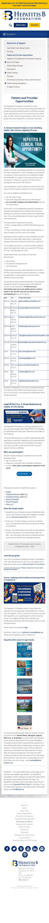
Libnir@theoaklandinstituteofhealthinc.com (34, 336)
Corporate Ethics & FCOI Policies (24, 840)
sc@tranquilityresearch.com (28, 381)
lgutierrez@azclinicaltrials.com (30, 301)
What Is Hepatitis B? (24, 813)
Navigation (11, 34)
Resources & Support (16, 43)
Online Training (12, 73)
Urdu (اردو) (9, 504)
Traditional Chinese (16, 494)
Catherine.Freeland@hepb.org (32, 632)
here (34, 5)
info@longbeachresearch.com (29, 326)
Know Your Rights (13, 62)
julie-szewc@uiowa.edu (27, 351)
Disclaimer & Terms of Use (24, 835)
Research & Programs (24, 824)
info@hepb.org (18, 789)
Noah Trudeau (35, 568)
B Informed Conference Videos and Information (24, 80)
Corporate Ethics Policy (21, 784)
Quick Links (24, 811)
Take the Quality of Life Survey (33, 564)
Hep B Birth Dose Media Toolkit (18, 48)
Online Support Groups (15, 66)
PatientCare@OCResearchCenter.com (32, 317)
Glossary (10, 76)
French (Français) (12, 502)
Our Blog (10, 52)
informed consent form (19, 517)
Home (24, 808)
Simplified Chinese (12, 497)
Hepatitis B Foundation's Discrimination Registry (24, 59)
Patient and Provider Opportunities (20, 55)
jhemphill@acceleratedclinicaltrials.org (32, 342)
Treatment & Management (24, 819)
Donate (34, 25)
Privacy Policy (24, 838)
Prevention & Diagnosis (24, 816)
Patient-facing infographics (16, 83)
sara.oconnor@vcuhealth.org (29, 365)
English (8, 492)
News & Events (24, 827)
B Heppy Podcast (13, 87)
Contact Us (24, 830)
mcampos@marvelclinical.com (29, 308)
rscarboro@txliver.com (27, 372)
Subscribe (21, 25)
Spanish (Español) (12, 499)
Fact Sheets (11, 69)
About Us (24, 805)
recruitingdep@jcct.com (27, 358)
